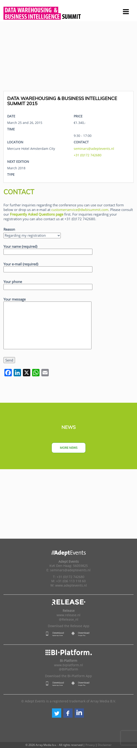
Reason (9, 229)
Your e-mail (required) (47, 267)
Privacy (90, 745)
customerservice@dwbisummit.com (79, 209)
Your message (47, 323)
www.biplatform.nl (68, 665)
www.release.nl (68, 615)
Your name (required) (47, 249)
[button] (56, 713)
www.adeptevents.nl (71, 585)
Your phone (47, 284)
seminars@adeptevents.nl (94, 148)
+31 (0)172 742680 (87, 155)
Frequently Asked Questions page (36, 214)
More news (68, 448)
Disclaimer (105, 745)
